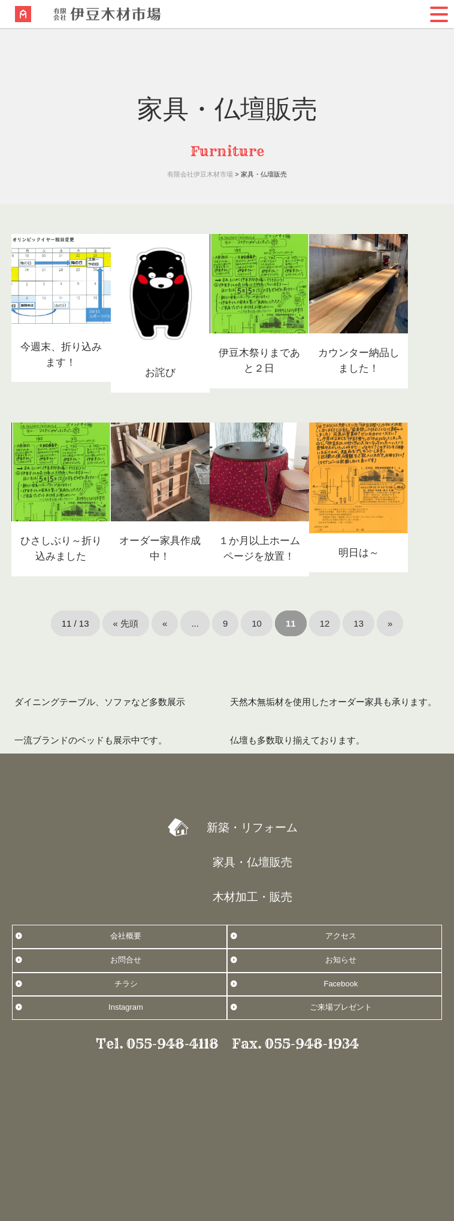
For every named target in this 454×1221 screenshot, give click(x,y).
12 (325, 623)
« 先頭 (126, 623)
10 (257, 623)
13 (358, 623)
